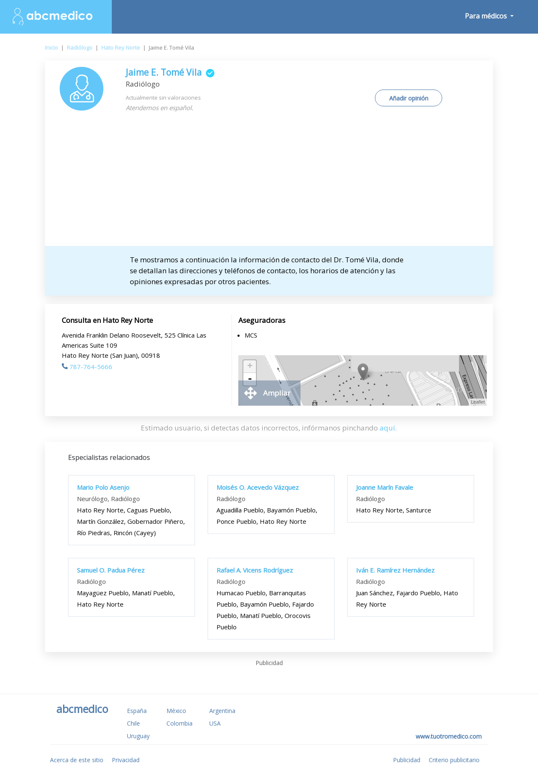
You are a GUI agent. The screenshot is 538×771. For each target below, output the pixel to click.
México (176, 711)
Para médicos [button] (487, 16)
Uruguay (138, 736)
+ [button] (250, 366)
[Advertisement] (269, 183)
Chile (133, 723)
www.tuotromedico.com (449, 736)
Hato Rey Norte (120, 47)
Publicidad (406, 760)
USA (215, 723)
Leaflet (478, 401)
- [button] (250, 379)
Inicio (51, 47)
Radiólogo (79, 47)
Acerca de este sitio (76, 760)
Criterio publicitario (454, 760)
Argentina (222, 711)
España (137, 711)
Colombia (179, 723)
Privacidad (126, 760)
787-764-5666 (87, 366)
